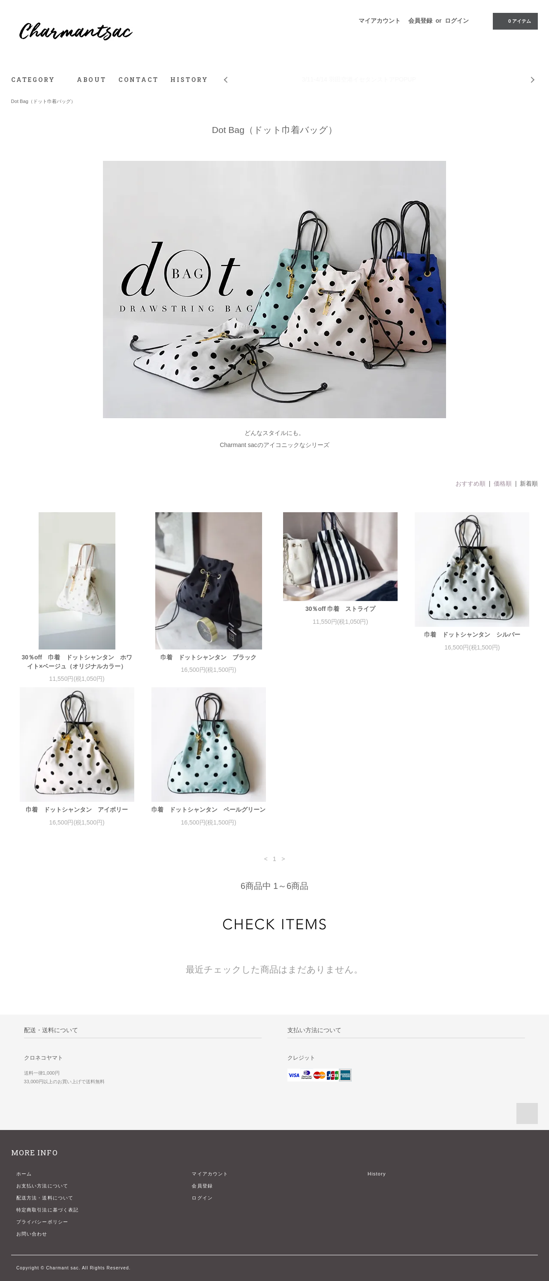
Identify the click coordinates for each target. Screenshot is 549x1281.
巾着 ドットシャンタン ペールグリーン (208, 809)
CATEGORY (38, 80)
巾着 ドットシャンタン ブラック (208, 657)
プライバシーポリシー (42, 1221)
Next (533, 73)
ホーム (24, 1173)
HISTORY (189, 80)
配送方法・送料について (44, 1197)
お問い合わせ (32, 1233)
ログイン (457, 20)
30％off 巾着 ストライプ (340, 608)
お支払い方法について (42, 1185)
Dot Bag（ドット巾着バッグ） (43, 101)
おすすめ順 (470, 483)
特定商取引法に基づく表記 (47, 1209)
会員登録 (420, 20)
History (377, 1173)
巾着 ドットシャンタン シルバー (472, 634)
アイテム (514, 20)
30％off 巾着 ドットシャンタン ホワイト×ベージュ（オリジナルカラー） (76, 662)
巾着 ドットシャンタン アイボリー (77, 809)
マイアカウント (380, 20)
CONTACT (138, 80)
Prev (225, 73)
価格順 (503, 483)
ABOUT (91, 80)
